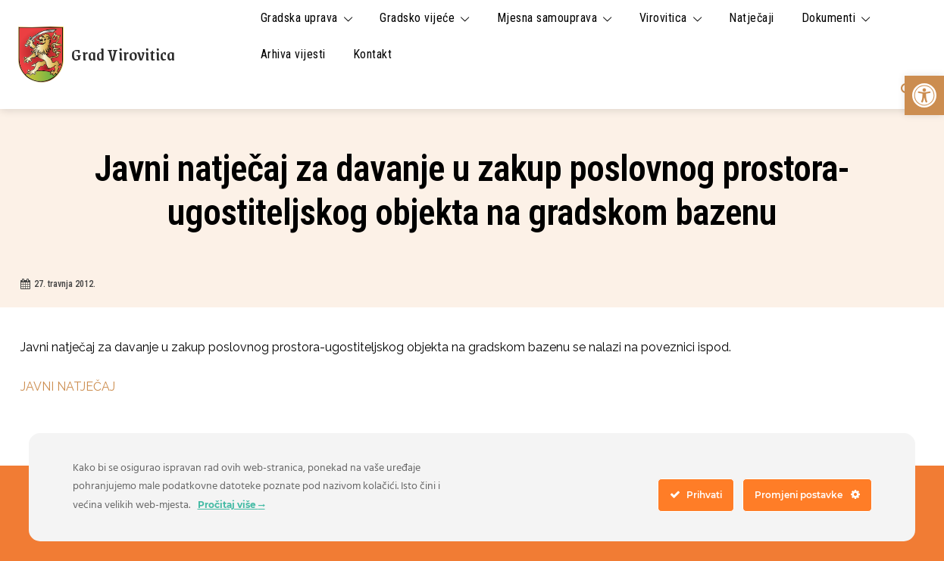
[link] (924, 95)
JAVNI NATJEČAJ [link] (67, 386)
